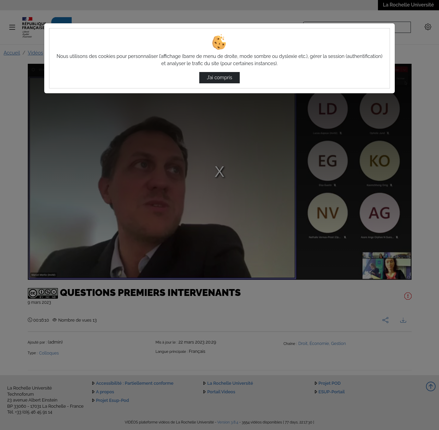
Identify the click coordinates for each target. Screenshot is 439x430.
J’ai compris (219, 77)
